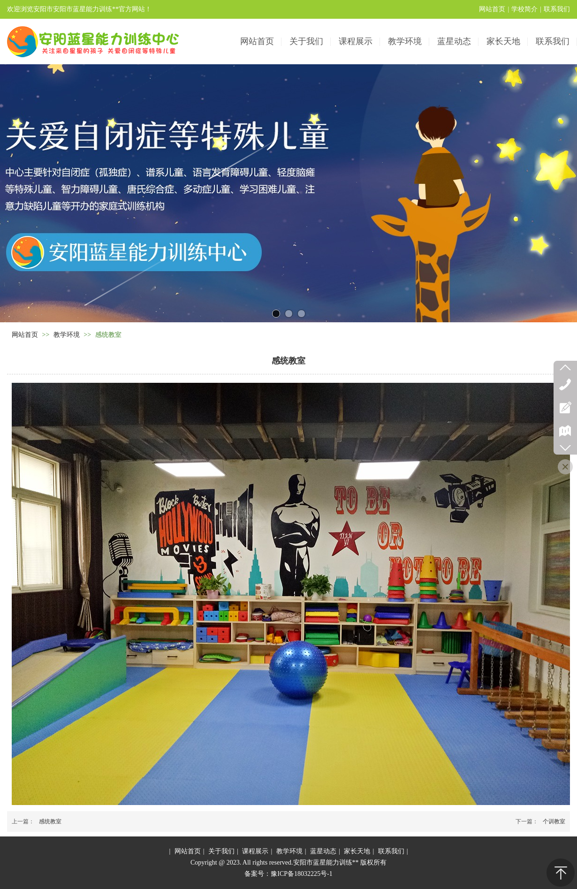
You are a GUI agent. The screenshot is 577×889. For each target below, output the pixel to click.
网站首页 (492, 9)
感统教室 (50, 821)
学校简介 (524, 9)
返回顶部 (561, 873)
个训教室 (554, 821)
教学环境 (66, 334)
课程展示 (255, 851)
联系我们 (557, 9)
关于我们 (221, 851)
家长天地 (357, 851)
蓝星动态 (323, 851)
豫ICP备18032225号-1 (301, 873)
